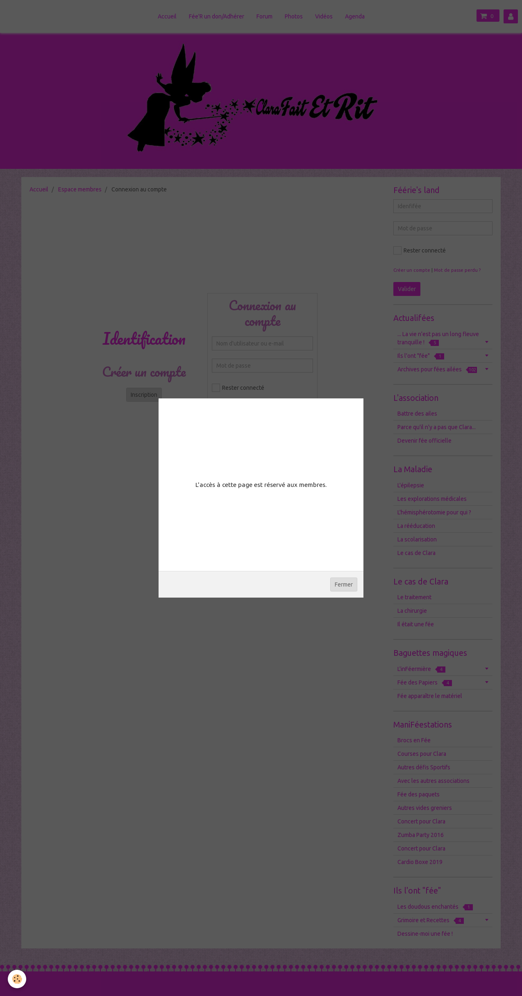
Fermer (344, 584)
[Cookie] (17, 979)
